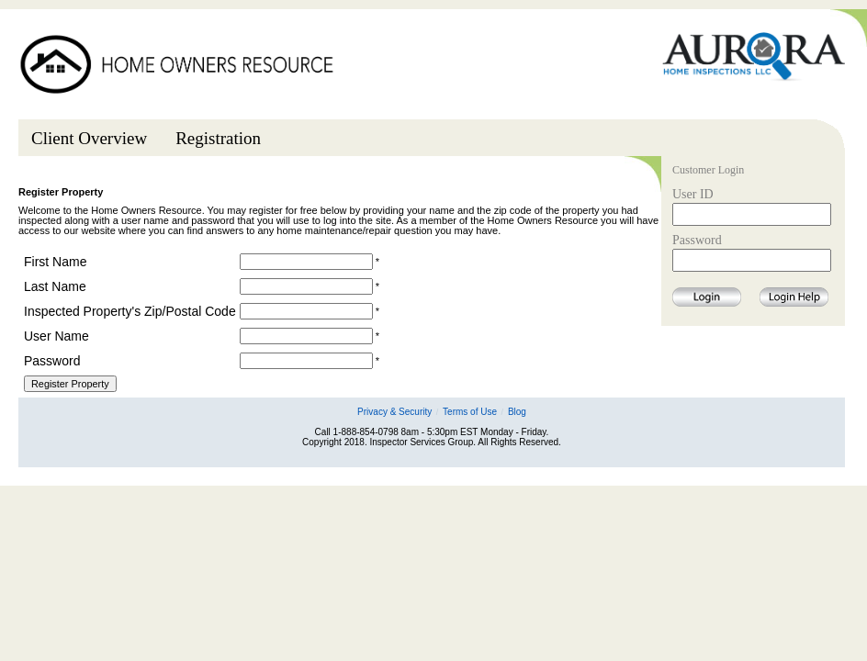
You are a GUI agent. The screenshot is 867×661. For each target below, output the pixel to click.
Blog (517, 412)
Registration (218, 138)
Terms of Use (470, 412)
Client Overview (89, 138)
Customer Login (708, 170)
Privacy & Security (394, 412)
